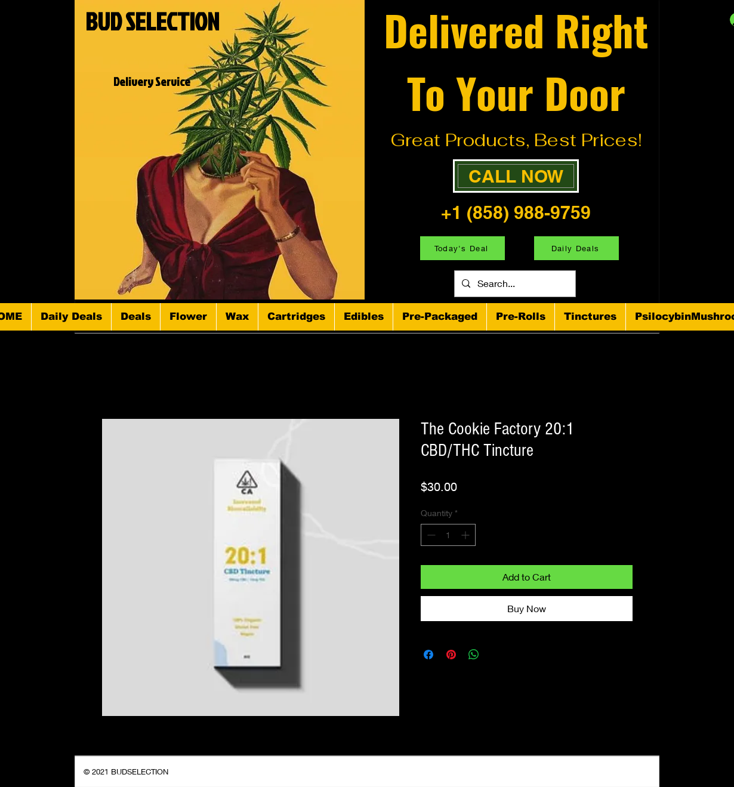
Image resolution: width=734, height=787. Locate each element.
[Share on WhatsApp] (474, 654)
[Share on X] (496, 654)
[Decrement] (429, 534)
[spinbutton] (448, 534)
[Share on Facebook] (428, 654)
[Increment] (466, 534)
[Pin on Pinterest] (451, 654)
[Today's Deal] (462, 248)
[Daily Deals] (576, 248)
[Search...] (513, 284)
